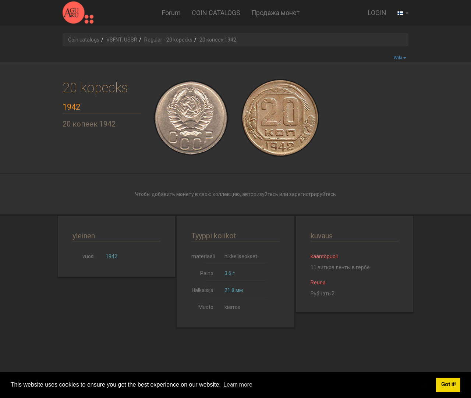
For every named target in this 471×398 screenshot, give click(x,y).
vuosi (88, 256)
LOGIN (377, 13)
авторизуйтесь (260, 194)
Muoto (205, 307)
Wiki (400, 57)
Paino (206, 273)
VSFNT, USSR (121, 40)
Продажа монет (275, 13)
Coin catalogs (83, 40)
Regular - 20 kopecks (168, 40)
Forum (171, 13)
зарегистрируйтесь (312, 194)
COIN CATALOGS (216, 13)
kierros (232, 307)
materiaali (203, 256)
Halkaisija (202, 290)
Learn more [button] (237, 384)
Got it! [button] (448, 384)
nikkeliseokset (240, 256)
